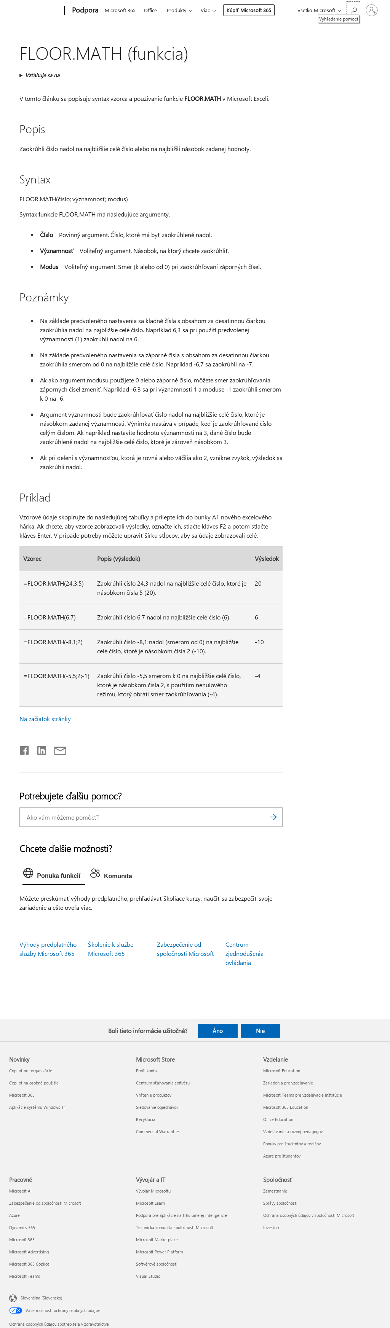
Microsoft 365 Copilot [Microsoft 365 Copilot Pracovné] (29, 1264)
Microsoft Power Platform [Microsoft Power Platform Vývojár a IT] (159, 1252)
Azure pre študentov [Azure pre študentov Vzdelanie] (281, 1156)
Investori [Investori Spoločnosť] (271, 1227)
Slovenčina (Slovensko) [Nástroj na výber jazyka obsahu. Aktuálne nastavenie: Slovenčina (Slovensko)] (41, 1298)
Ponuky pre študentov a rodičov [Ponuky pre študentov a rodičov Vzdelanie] (292, 1143)
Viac (205, 10)
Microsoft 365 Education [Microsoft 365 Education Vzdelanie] (285, 1107)
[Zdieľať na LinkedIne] (38, 749)
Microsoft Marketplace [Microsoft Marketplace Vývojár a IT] (157, 1239)
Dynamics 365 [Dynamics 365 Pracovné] (22, 1227)
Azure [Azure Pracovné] (14, 1215)
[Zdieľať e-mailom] (56, 749)
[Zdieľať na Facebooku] (24, 749)
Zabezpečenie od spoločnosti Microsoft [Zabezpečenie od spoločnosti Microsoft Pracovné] (45, 1203)
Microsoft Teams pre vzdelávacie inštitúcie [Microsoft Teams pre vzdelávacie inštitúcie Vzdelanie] (302, 1095)
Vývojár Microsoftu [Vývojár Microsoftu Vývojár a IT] (153, 1191)
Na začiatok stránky (45, 719)
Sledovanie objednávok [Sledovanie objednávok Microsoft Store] (157, 1107)
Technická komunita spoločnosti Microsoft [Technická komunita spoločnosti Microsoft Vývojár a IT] (174, 1227)
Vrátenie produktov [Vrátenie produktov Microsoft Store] (153, 1095)
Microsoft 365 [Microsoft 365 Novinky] (22, 1095)
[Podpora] (84, 10)
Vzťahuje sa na (42, 75)
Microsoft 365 (120, 10)
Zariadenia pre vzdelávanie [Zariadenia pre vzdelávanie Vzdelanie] (288, 1083)
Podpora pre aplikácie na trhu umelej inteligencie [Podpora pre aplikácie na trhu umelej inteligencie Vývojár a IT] (181, 1215)
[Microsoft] (35, 10)
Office (150, 10)
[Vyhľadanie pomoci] (353, 9)
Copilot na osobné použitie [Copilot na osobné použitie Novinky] (34, 1083)
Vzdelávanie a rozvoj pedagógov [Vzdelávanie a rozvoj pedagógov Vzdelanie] (293, 1131)
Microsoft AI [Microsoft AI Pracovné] (20, 1191)
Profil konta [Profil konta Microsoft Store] (146, 1070)
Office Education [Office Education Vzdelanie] (278, 1119)
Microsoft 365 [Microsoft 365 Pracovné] (22, 1239)
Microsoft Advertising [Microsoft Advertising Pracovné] (29, 1252)
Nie (260, 1031)
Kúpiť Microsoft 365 (249, 10)
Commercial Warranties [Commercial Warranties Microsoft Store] (158, 1131)
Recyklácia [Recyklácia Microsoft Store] (145, 1119)
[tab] (53, 875)
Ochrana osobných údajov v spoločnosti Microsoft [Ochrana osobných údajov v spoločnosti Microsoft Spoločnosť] (308, 1215)
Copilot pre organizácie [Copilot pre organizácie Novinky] (30, 1070)
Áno (218, 1031)
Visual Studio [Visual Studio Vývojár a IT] (148, 1276)
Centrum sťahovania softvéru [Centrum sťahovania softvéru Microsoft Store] (163, 1083)
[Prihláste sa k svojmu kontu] (372, 10)
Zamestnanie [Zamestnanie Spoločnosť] (275, 1191)
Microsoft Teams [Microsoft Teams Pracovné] (24, 1276)
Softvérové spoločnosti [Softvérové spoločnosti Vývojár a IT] (156, 1264)
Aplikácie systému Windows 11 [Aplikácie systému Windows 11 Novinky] (37, 1107)
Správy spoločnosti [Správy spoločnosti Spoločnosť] (280, 1203)
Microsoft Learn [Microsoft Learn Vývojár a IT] (150, 1203)
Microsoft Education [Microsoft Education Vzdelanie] (281, 1070)
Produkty (176, 10)
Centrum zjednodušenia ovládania (244, 953)
